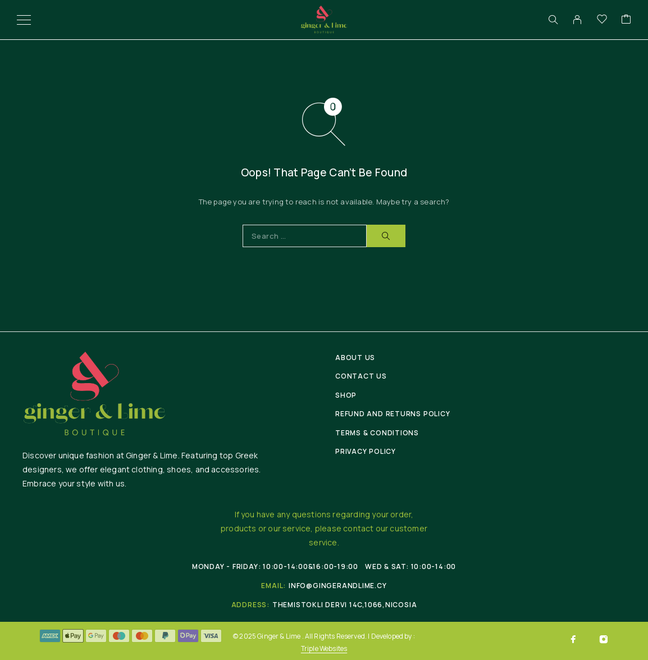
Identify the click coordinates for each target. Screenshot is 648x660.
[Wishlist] (602, 19)
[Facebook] (573, 639)
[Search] (553, 20)
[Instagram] (603, 639)
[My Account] (577, 20)
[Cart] (626, 19)
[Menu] (24, 20)
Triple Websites (324, 648)
